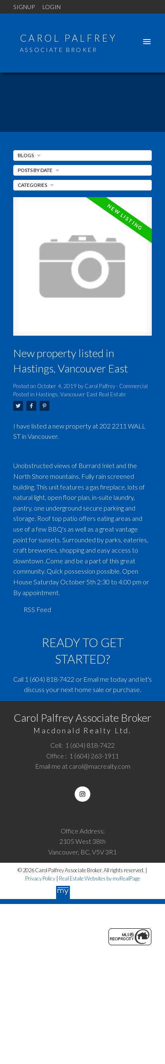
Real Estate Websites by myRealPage (99, 878)
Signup (24, 6)
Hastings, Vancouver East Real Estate (81, 394)
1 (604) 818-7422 (49, 679)
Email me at (82, 766)
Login (51, 6)
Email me (96, 679)
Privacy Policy (40, 878)
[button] (82, 794)
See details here (36, 451)
